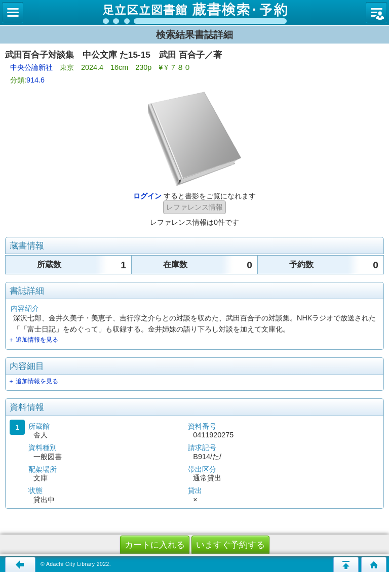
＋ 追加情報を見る (33, 339)
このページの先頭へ (346, 564)
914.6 (35, 80)
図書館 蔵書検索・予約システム (194, 12)
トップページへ (373, 564)
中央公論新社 (31, 67)
